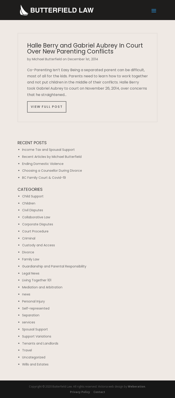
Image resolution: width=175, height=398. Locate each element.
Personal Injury (33, 301)
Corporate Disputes (37, 224)
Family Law (30, 259)
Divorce (28, 252)
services (28, 322)
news (26, 294)
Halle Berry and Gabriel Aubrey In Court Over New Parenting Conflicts (85, 48)
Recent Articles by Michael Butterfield (52, 156)
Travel (27, 350)
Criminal (28, 238)
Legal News (30, 273)
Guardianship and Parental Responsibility (54, 266)
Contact (99, 392)
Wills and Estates (35, 364)
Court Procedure (35, 231)
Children (28, 203)
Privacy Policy (80, 392)
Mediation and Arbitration (42, 287)
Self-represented (35, 308)
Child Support (33, 196)
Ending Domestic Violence (43, 163)
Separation (30, 315)
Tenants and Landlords (40, 343)
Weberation (136, 386)
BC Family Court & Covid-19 (44, 177)
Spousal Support (35, 329)
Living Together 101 (36, 280)
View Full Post (47, 106)
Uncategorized (33, 357)
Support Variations (36, 336)
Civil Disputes (32, 210)
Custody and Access (38, 245)
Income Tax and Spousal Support (48, 149)
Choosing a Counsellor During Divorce (52, 170)
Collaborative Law (36, 217)
